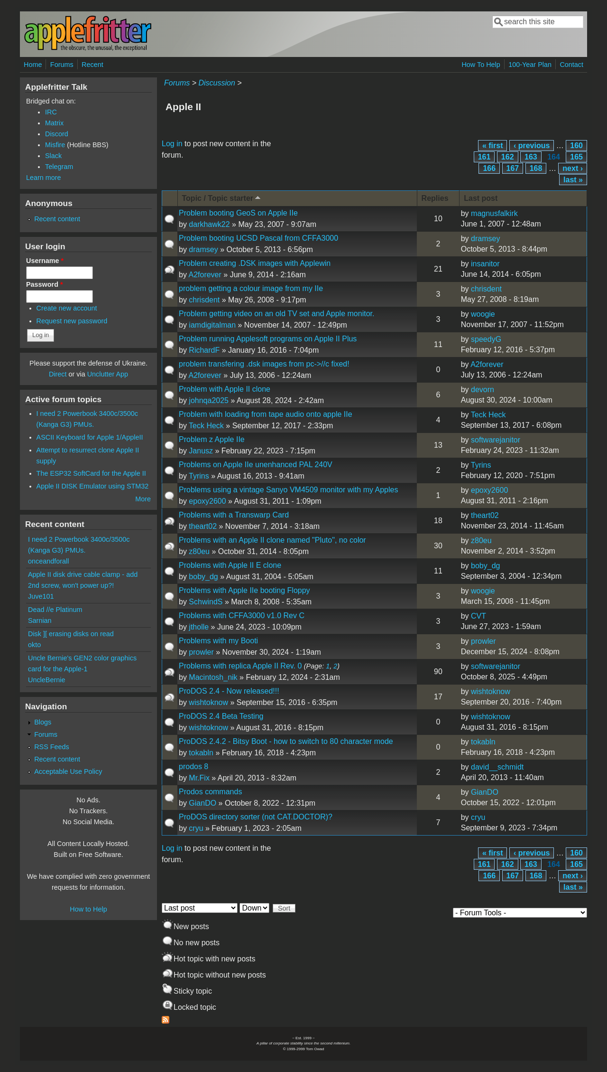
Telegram (59, 166)
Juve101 (41, 596)
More (143, 499)
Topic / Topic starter (222, 197)
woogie (483, 314)
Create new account (67, 308)
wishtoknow (208, 702)
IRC (51, 112)
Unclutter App (107, 374)
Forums (62, 64)
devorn (482, 390)
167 (512, 168)
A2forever (204, 275)
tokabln (201, 753)
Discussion (216, 83)
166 (489, 168)
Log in (172, 144)
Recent (92, 64)
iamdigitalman (212, 325)
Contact (571, 64)
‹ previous (532, 145)
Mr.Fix (199, 778)
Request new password (72, 321)
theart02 (203, 526)
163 (530, 157)
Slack (53, 156)
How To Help (480, 64)
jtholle (199, 627)
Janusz (201, 451)
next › (572, 168)
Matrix (54, 123)
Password (44, 284)
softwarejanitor (495, 440)
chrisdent (204, 300)
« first (492, 145)
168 (536, 168)
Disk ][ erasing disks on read (71, 634)
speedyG (486, 339)
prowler (201, 652)
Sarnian (40, 620)
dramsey (203, 249)
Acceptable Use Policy (68, 771)
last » (573, 180)
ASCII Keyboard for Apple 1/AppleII (90, 437)
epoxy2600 (207, 501)
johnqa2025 (209, 400)
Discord (56, 134)
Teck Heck (206, 426)
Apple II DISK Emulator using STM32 (93, 486)
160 (576, 145)
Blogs (42, 722)
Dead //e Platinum (55, 609)
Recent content (57, 219)
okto (34, 645)
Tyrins (199, 476)
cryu (196, 828)
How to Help (88, 909)
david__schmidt (497, 767)
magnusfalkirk (494, 213)
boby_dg (203, 577)
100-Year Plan (530, 64)
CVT (478, 616)
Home (33, 64)
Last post (480, 198)
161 (484, 157)
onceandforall (48, 561)
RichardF (204, 350)
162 (507, 157)
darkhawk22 (209, 224)
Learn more (43, 177)
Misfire (55, 145)
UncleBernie (46, 680)
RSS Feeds (51, 747)
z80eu (199, 551)
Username (45, 260)
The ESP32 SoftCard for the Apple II (91, 473)
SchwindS (205, 602)
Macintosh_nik (213, 677)
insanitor (485, 264)
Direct (58, 374)
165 (576, 157)
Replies (435, 198)
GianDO (202, 803)
